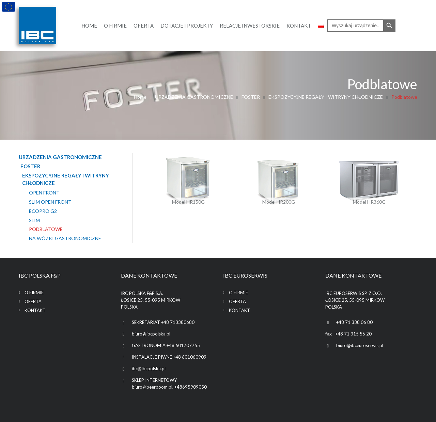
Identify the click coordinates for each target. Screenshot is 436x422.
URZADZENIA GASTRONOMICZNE (194, 97)
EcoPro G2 (43, 211)
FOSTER (251, 97)
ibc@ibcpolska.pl (149, 368)
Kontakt (35, 310)
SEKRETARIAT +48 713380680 (163, 322)
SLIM (34, 220)
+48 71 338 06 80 (354, 322)
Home (140, 97)
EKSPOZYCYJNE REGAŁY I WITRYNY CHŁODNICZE (325, 97)
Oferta (33, 301)
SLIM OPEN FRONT (50, 202)
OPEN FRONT (44, 193)
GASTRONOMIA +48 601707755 (166, 345)
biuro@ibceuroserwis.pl (359, 345)
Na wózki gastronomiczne (65, 238)
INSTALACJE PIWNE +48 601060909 (169, 357)
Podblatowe (46, 229)
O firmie (34, 292)
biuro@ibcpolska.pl (151, 334)
